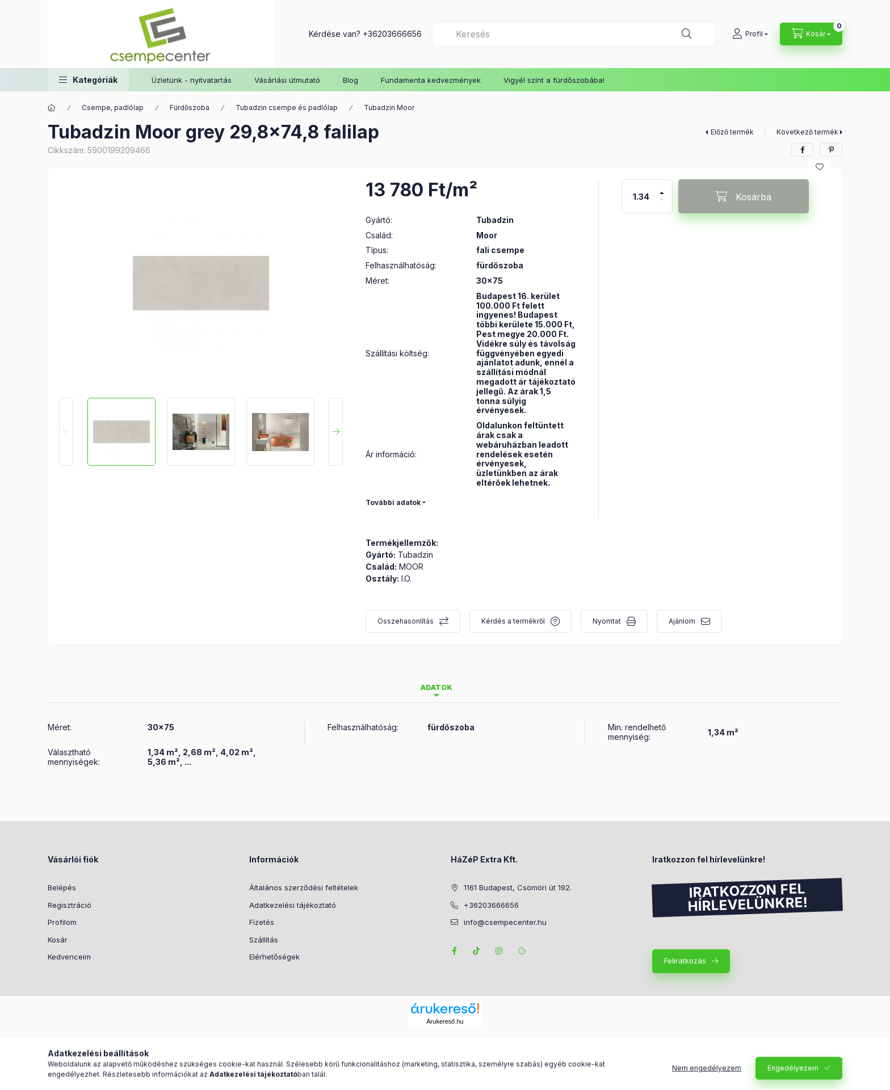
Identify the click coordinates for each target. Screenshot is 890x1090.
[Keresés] (686, 34)
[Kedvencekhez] (819, 167)
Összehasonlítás (405, 621)
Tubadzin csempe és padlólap (287, 107)
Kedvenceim (69, 956)
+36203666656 (392, 34)
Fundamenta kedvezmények (431, 80)
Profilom (62, 922)
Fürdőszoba (189, 107)
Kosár (58, 939)
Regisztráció (69, 905)
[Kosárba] (743, 196)
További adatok (393, 502)
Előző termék (732, 132)
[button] (88, 79)
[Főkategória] (52, 108)
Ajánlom (682, 621)
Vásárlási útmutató (287, 80)
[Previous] (66, 432)
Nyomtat (607, 621)
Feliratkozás (685, 960)
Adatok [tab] (436, 687)
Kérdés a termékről (513, 621)
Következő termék (807, 132)
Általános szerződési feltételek (303, 887)
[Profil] (750, 34)
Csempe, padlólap (113, 107)
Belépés (62, 887)
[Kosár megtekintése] (811, 34)
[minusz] (661, 204)
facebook (454, 951)
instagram (499, 951)
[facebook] (802, 150)
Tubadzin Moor (389, 107)
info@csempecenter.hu (505, 922)
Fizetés (261, 922)
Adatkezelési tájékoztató (292, 905)
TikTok (476, 951)
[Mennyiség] (641, 196)
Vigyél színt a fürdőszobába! (553, 80)
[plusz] (661, 188)
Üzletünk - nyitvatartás (192, 80)
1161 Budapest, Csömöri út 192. (518, 887)
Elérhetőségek (274, 956)
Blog (350, 80)
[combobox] (574, 34)
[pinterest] (831, 150)
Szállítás (263, 939)
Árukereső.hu (444, 1021)
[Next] (336, 432)
